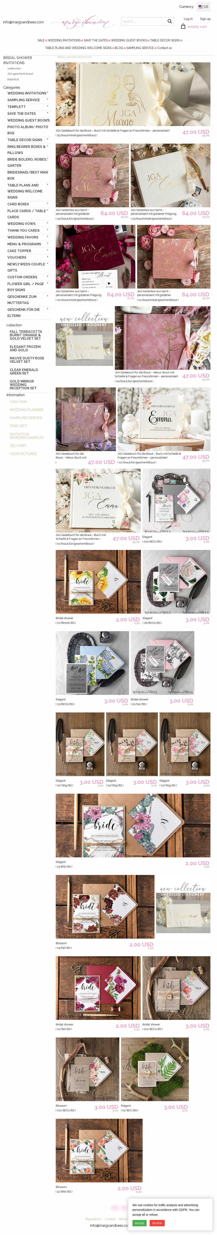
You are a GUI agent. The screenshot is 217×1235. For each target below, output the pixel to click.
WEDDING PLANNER (26, 410)
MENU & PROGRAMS (24, 244)
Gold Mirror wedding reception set (23, 384)
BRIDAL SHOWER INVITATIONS (74, 57)
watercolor (14, 68)
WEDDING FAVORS (22, 237)
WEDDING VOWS (21, 224)
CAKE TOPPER (19, 251)
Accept (139, 1223)
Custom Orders (22, 277)
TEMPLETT (16, 107)
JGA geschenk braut (20, 73)
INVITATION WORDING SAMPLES (27, 436)
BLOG (119, 48)
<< (115, 1208)
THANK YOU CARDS (23, 230)
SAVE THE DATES (96, 40)
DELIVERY (18, 446)
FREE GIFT (18, 426)
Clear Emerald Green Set (24, 371)
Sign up (205, 19)
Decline (157, 1223)
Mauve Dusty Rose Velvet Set (27, 360)
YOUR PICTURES (23, 454)
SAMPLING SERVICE (140, 48)
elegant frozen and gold (25, 348)
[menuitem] (41, 40)
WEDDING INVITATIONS (64, 40)
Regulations (93, 1219)
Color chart (18, 402)
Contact (110, 1219)
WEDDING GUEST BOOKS (129, 40)
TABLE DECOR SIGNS (164, 40)
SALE (41, 40)
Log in (188, 19)
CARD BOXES (18, 204)
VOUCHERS (16, 257)
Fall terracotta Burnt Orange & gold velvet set (26, 335)
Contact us (164, 48)
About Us (125, 1219)
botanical (13, 79)
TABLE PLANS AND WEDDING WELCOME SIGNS (78, 48)
